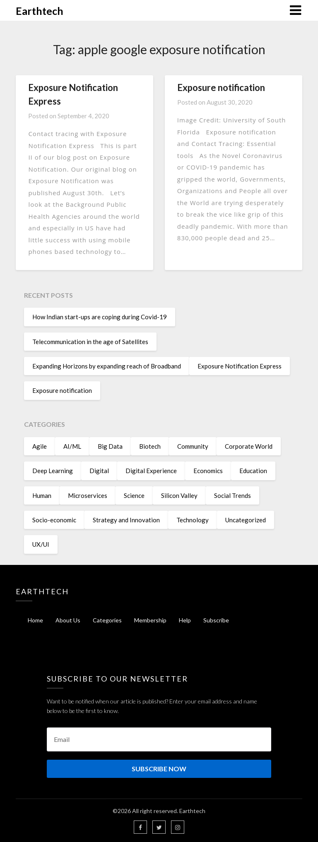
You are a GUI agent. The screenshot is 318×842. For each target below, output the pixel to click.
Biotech (150, 446)
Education (253, 470)
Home (35, 620)
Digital (99, 470)
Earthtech (39, 11)
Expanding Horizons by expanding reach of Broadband (106, 366)
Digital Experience (151, 470)
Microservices (87, 495)
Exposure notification (221, 87)
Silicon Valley (179, 495)
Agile (39, 446)
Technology (192, 520)
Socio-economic (54, 520)
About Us (67, 620)
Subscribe (216, 620)
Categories (107, 620)
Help (185, 620)
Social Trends (232, 495)
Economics (208, 470)
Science (134, 495)
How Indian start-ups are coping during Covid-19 (99, 317)
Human (41, 495)
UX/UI (40, 544)
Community (192, 446)
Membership (150, 620)
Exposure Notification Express (240, 366)
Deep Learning (52, 470)
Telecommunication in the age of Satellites (90, 341)
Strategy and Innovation (126, 520)
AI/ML (72, 446)
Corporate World (248, 446)
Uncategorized (245, 520)
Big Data (110, 446)
